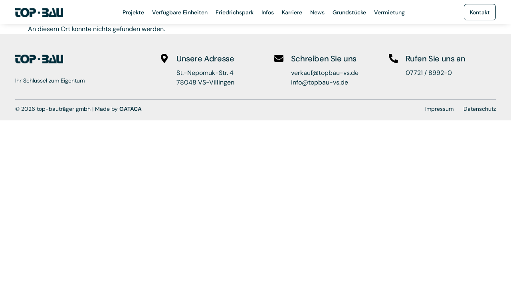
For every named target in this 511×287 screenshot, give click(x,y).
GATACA (130, 108)
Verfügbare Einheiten (180, 12)
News (317, 12)
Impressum (439, 108)
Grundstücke (349, 12)
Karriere (292, 12)
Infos (267, 12)
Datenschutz (479, 108)
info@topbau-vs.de (319, 82)
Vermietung (389, 12)
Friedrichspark (235, 12)
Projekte (133, 12)
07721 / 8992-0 (429, 73)
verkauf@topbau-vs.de (324, 73)
